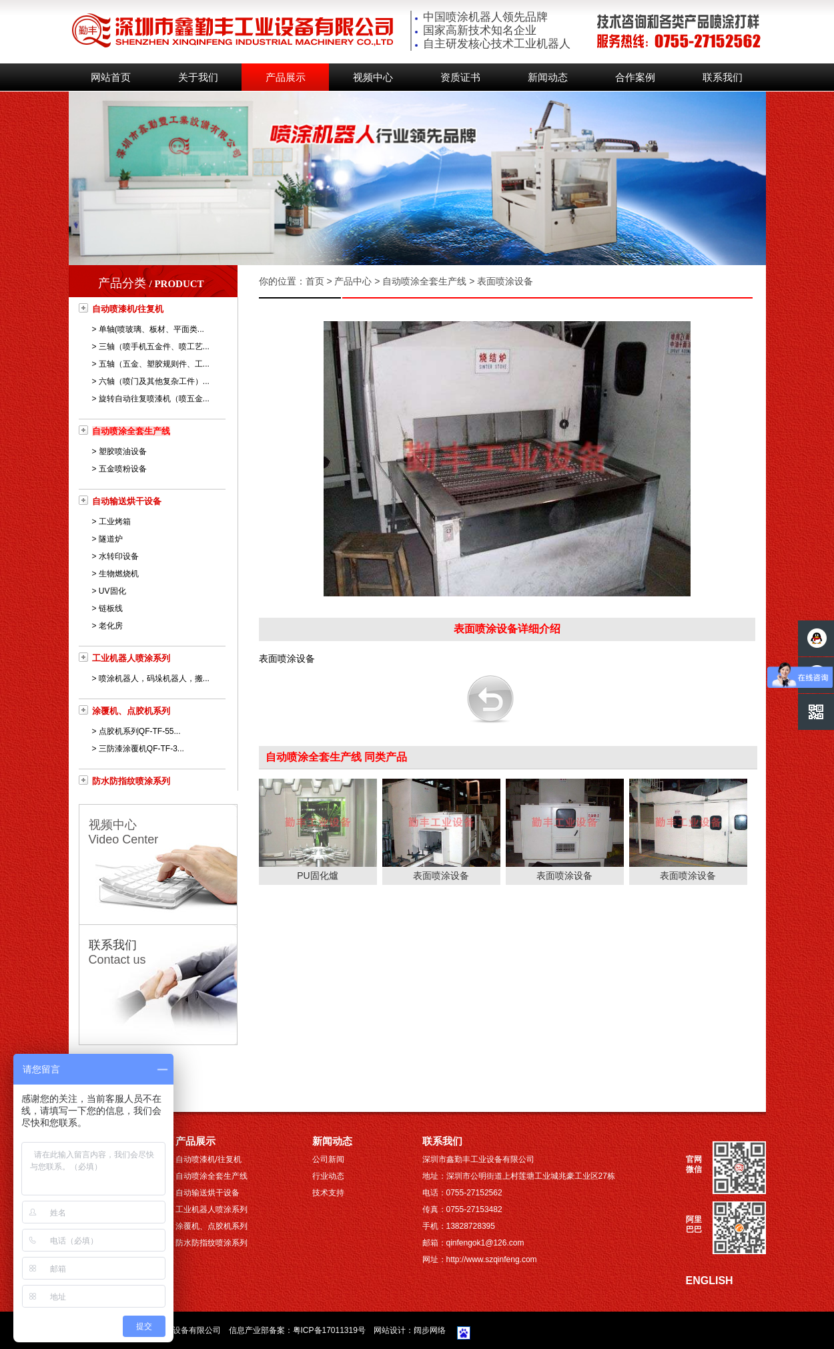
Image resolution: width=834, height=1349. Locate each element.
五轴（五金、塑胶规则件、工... (154, 364)
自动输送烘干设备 (126, 501)
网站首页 (111, 77)
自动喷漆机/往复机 (128, 309)
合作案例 (635, 77)
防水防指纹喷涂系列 (131, 781)
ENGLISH (709, 1280)
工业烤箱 (115, 521)
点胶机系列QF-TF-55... (140, 731)
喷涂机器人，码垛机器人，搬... (154, 678)
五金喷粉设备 (123, 468)
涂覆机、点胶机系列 (131, 711)
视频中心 (373, 77)
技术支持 (328, 1192)
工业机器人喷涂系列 (131, 658)
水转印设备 (119, 556)
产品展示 (286, 77)
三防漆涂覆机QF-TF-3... (141, 748)
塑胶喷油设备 (123, 451)
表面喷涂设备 (441, 875)
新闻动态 (548, 77)
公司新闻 (328, 1159)
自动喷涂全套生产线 (131, 431)
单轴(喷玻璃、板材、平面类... (151, 329)
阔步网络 (430, 1330)
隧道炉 (111, 539)
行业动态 (328, 1176)
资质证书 (460, 77)
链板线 (111, 608)
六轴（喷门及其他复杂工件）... (154, 381)
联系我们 (723, 77)
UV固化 (112, 591)
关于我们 (198, 77)
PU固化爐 (317, 875)
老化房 (111, 625)
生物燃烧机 (119, 573)
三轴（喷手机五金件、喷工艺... (154, 346)
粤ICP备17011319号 (329, 1330)
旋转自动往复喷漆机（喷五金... (154, 398)
